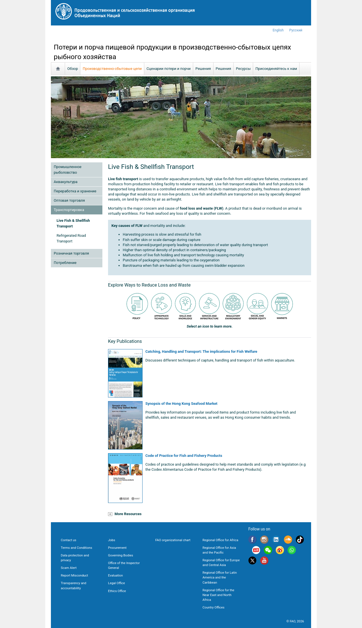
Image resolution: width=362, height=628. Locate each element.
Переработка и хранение (75, 191)
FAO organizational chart (172, 540)
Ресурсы (243, 68)
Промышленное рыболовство (67, 170)
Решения (203, 68)
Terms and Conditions (76, 548)
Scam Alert (69, 568)
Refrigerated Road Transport (71, 238)
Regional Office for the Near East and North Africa (218, 595)
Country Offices (213, 607)
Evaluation (115, 575)
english (278, 30)
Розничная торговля (71, 253)
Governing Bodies (120, 555)
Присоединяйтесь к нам (276, 68)
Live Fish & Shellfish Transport (73, 223)
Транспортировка (69, 210)
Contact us (68, 540)
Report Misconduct (74, 575)
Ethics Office (117, 591)
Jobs (111, 540)
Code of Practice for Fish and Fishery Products (183, 455)
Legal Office (116, 583)
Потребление (65, 263)
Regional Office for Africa (220, 540)
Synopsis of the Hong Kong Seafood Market (181, 403)
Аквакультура (65, 182)
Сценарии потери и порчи (168, 68)
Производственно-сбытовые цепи (112, 68)
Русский (295, 30)
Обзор (72, 68)
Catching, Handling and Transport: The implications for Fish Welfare (201, 351)
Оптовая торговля (69, 200)
